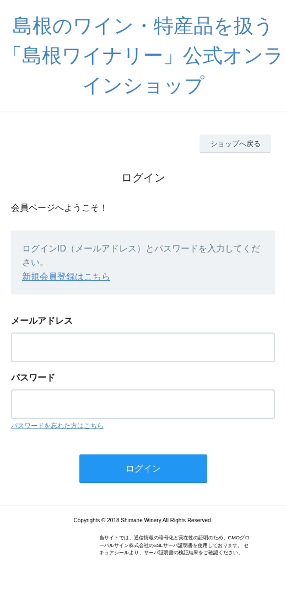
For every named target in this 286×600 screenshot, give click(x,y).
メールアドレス (42, 320)
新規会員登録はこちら (66, 276)
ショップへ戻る (236, 144)
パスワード (33, 377)
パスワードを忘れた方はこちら (57, 426)
